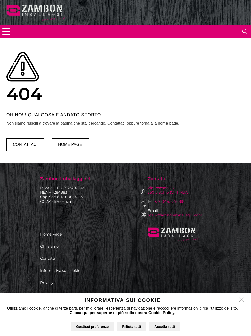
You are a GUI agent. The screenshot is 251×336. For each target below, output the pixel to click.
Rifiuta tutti (131, 327)
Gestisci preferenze (92, 327)
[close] (242, 300)
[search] (245, 31)
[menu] (6, 31)
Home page (70, 144)
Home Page (51, 234)
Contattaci (25, 144)
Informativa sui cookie (60, 270)
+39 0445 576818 (169, 201)
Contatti (47, 258)
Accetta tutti (164, 327)
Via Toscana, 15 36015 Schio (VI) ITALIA (168, 190)
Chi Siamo (49, 246)
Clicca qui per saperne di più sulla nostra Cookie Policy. (122, 313)
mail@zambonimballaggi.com (175, 215)
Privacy (46, 282)
